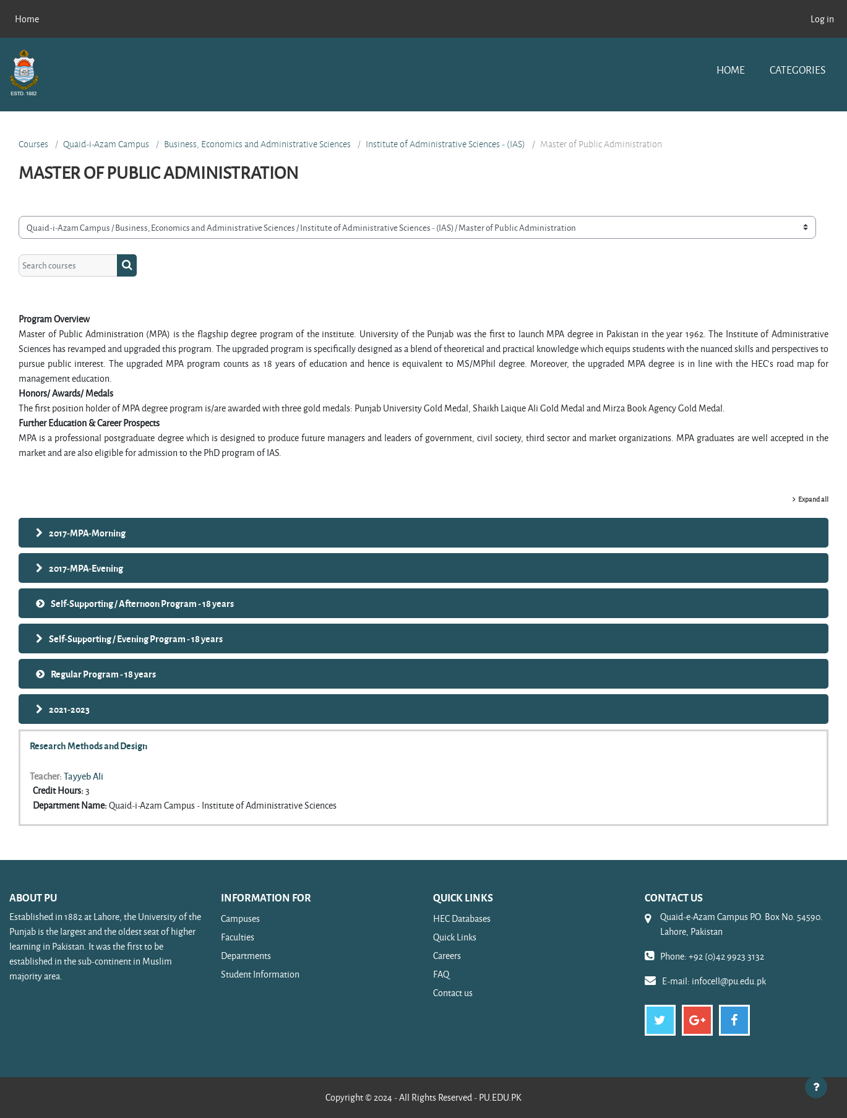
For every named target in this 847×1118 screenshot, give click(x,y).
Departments (246, 955)
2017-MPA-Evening (86, 568)
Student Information (260, 974)
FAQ (441, 974)
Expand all (813, 499)
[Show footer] (816, 1087)
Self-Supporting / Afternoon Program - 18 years (142, 603)
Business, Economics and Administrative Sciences (257, 144)
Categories (797, 69)
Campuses (240, 918)
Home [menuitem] (27, 18)
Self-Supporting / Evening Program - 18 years (136, 638)
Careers (447, 955)
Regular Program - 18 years (103, 674)
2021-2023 (69, 709)
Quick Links (454, 937)
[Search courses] (68, 265)
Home (730, 69)
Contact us (453, 992)
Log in (822, 18)
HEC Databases (462, 918)
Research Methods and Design (88, 745)
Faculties (237, 937)
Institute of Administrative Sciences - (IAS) (445, 144)
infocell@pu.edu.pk (729, 980)
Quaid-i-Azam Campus (106, 144)
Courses (33, 144)
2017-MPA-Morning (87, 533)
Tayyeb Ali (83, 776)
